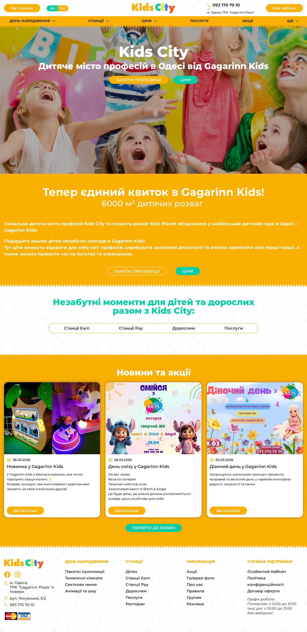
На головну (22, 8)
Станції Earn (138, 578)
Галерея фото (200, 578)
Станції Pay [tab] (131, 328)
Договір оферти (263, 591)
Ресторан (135, 604)
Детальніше (25, 510)
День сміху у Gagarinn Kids (138, 466)
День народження (29, 21)
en (62, 8)
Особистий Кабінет (266, 571)
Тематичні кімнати (84, 578)
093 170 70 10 (226, 5)
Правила (195, 591)
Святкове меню (81, 584)
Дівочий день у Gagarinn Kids (243, 466)
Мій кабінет (284, 8)
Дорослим (136, 591)
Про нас (195, 584)
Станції (96, 21)
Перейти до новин (153, 527)
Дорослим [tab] (183, 328)
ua (52, 8)
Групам (194, 597)
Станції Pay (137, 584)
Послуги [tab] (233, 328)
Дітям (131, 571)
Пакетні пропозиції (138, 79)
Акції (248, 21)
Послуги (199, 21)
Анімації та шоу (80, 591)
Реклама (195, 604)
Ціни (185, 79)
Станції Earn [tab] (77, 328)
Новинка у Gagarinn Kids (35, 466)
